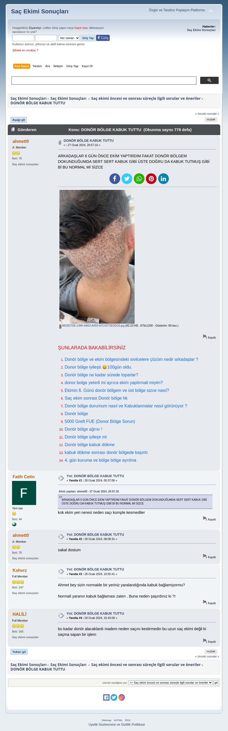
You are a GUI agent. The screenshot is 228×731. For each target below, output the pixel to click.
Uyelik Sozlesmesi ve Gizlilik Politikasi (117, 724)
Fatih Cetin (24, 476)
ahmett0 (21, 141)
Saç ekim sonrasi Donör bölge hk (95, 398)
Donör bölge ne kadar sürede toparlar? (101, 375)
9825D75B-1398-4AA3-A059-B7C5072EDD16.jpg (92, 325)
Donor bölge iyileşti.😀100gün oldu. (98, 367)
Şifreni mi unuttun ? (25, 50)
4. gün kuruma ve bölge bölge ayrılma (100, 460)
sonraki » (213, 113)
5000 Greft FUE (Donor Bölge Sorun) (99, 421)
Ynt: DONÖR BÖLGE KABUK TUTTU (95, 476)
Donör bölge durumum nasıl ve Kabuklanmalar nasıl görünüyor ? (125, 406)
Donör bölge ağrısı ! (83, 429)
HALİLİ (19, 614)
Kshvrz (20, 570)
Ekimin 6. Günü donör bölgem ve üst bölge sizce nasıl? (116, 390)
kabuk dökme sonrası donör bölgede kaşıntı (105, 452)
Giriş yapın (59, 27)
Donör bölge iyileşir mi (85, 437)
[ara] (103, 80)
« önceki (200, 113)
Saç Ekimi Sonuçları (40, 11)
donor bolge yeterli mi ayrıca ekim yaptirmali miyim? (113, 382)
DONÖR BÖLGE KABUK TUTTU (89, 141)
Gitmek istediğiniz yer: (114, 682)
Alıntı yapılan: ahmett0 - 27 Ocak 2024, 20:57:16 (89, 491)
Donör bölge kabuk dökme (89, 444)
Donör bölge (76, 413)
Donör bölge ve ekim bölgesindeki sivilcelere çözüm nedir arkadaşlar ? (131, 359)
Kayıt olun (81, 27)
